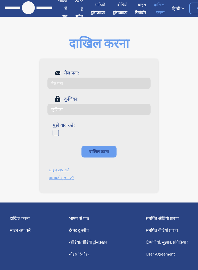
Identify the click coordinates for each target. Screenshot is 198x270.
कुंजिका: (71, 99)
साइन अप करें (59, 169)
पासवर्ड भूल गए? (61, 177)
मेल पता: (71, 73)
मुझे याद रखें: (64, 125)
